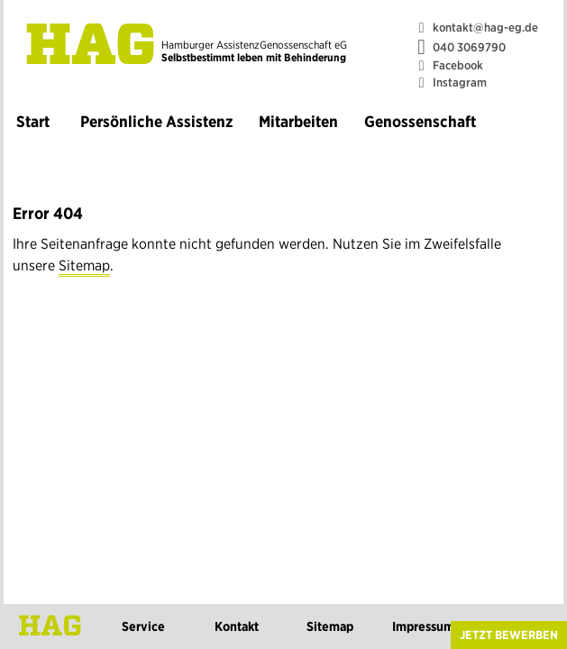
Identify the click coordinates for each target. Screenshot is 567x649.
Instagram (460, 82)
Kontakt (237, 626)
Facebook (458, 65)
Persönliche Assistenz (156, 121)
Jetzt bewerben (509, 634)
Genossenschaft (420, 121)
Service (143, 626)
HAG (90, 49)
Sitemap (84, 265)
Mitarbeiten (298, 121)
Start (33, 121)
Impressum (423, 626)
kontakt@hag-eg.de (485, 27)
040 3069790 (469, 47)
